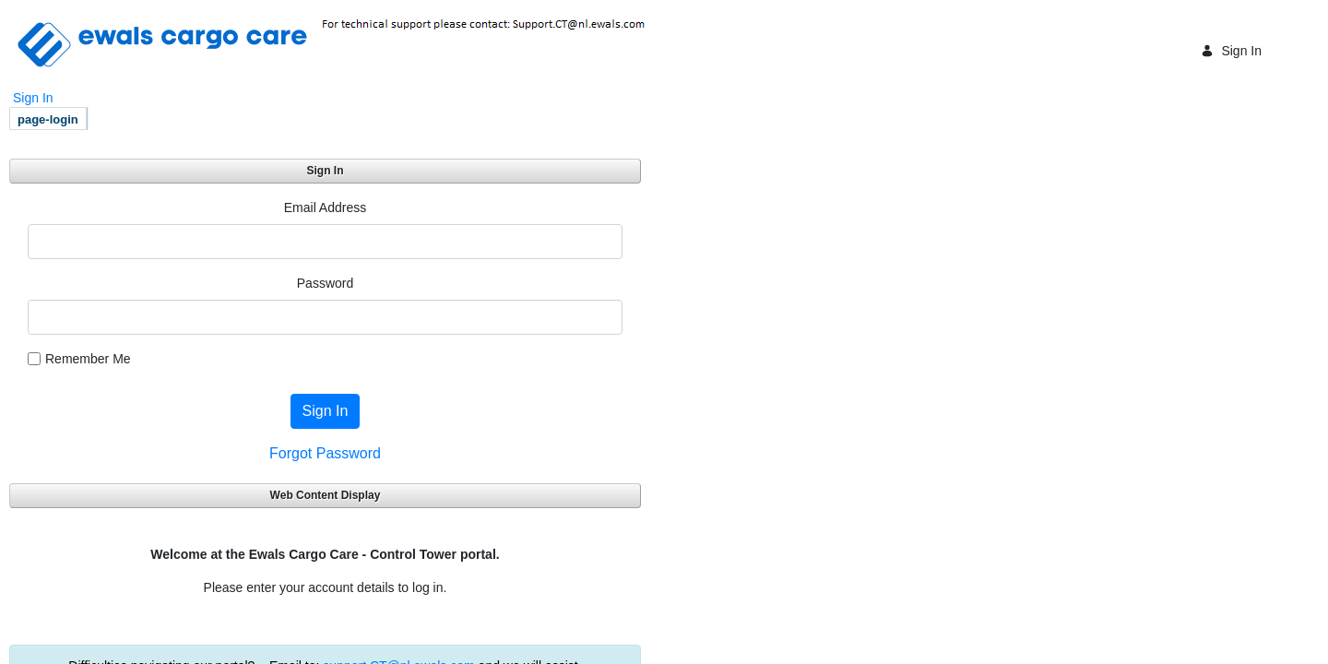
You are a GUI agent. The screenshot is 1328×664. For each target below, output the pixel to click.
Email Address (325, 207)
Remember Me (79, 358)
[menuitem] (48, 118)
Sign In (1231, 50)
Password (325, 283)
